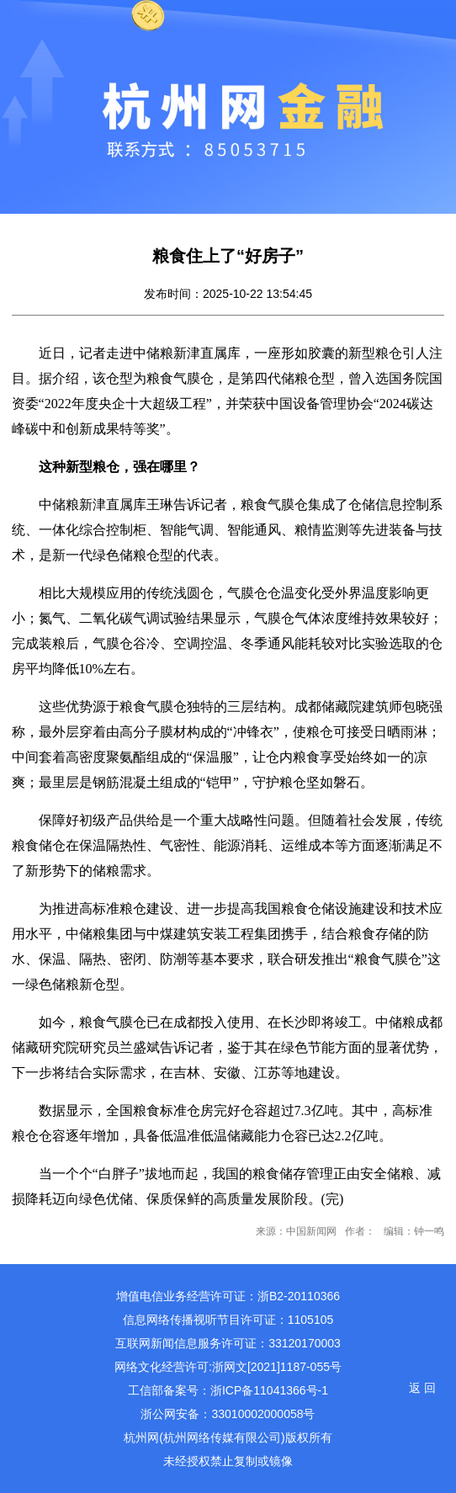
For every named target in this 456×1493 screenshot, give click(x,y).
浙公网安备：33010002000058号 (228, 1414)
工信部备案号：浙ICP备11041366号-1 (228, 1390)
